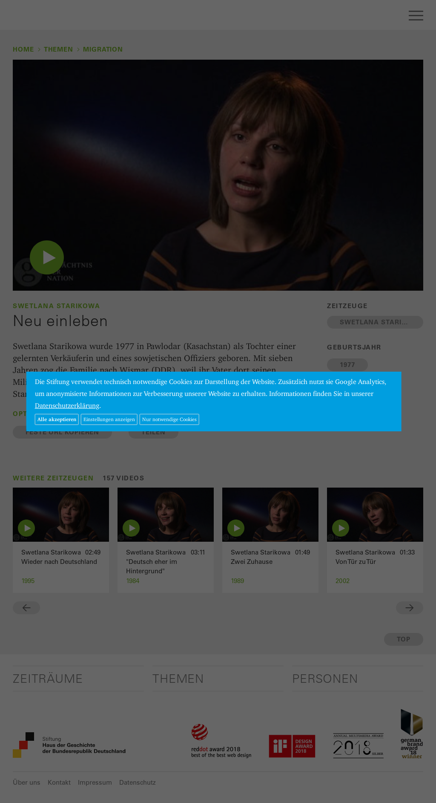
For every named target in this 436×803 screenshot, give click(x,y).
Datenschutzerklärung (67, 406)
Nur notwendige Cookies (169, 419)
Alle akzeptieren (56, 419)
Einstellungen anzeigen (109, 419)
